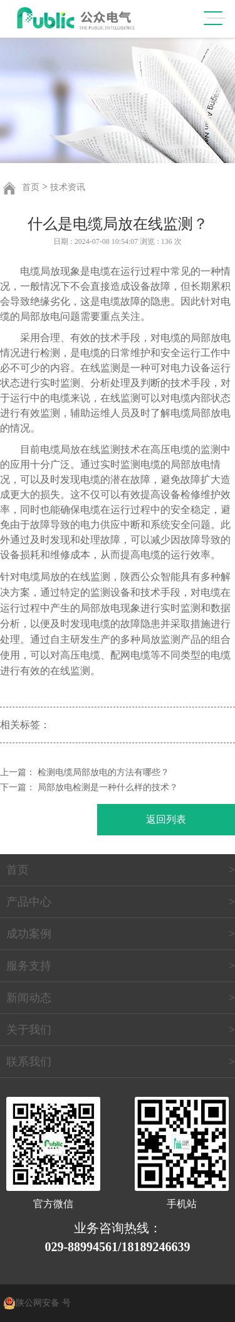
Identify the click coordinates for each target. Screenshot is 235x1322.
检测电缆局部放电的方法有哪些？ (103, 772)
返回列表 (166, 819)
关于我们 (28, 1029)
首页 (30, 187)
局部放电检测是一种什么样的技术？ (108, 787)
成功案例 (28, 934)
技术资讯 (67, 187)
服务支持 (28, 966)
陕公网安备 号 (43, 1303)
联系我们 (28, 1061)
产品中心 (28, 902)
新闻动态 (28, 997)
